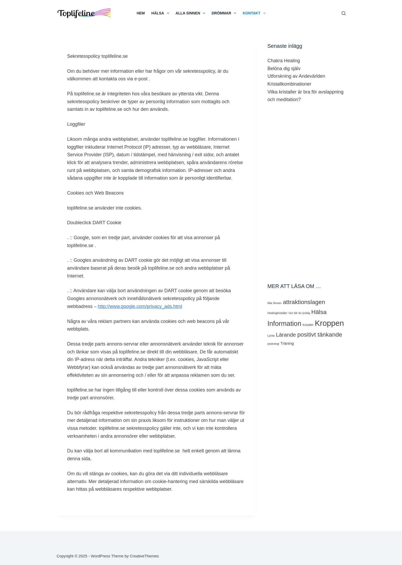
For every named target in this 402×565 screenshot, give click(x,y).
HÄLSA (161, 13)
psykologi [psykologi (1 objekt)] (273, 343)
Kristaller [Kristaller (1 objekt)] (308, 324)
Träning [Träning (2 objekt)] (287, 343)
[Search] (344, 13)
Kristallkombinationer (289, 84)
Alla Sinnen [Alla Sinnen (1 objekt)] (275, 303)
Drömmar (225, 13)
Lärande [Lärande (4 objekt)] (286, 335)
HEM (141, 13)
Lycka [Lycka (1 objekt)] (271, 335)
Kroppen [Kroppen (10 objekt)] (329, 323)
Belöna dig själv (284, 68)
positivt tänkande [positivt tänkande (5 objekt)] (319, 334)
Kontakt (255, 13)
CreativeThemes (144, 556)
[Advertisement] (307, 193)
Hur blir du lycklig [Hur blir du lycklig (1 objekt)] (299, 313)
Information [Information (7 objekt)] (284, 323)
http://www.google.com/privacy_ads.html (140, 306)
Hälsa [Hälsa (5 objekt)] (318, 311)
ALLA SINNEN (191, 13)
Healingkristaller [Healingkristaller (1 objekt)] (278, 313)
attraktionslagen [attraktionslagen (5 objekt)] (304, 302)
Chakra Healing (284, 60)
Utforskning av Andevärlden (296, 76)
